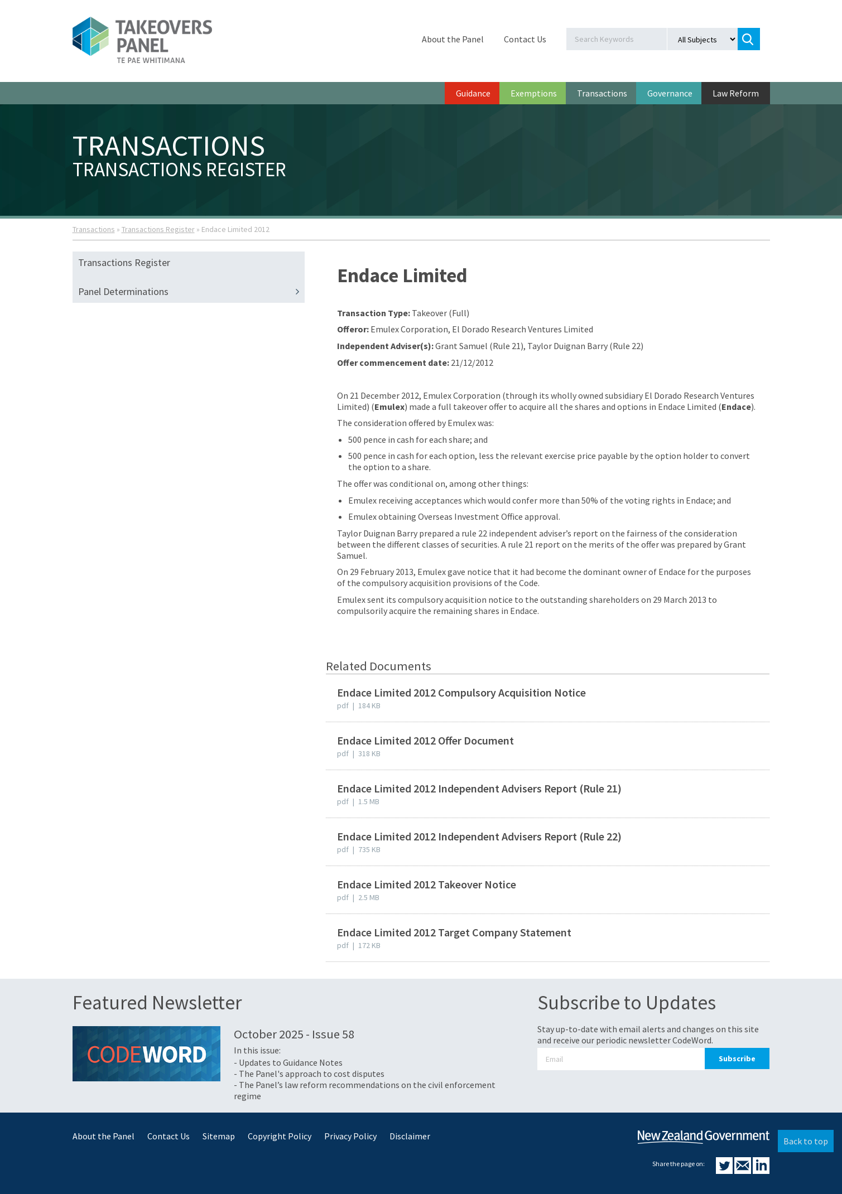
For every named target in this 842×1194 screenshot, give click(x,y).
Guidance (473, 93)
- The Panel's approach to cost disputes (309, 1073)
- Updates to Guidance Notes (288, 1062)
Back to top (805, 1141)
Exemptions (534, 93)
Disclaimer (409, 1136)
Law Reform (736, 93)
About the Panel (453, 39)
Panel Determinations (191, 292)
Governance (669, 93)
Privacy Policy (350, 1136)
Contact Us (525, 39)
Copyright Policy (279, 1136)
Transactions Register (158, 229)
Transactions (602, 93)
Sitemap (219, 1136)
